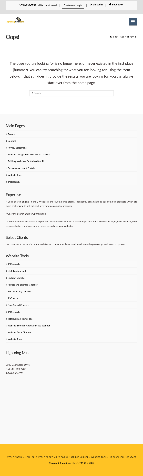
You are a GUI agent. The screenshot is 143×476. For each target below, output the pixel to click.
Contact (11, 140)
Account (11, 134)
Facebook (116, 4)
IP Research (13, 181)
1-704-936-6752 (85, 463)
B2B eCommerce (79, 457)
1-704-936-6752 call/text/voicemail (38, 5)
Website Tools (14, 174)
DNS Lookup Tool (16, 270)
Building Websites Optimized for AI (25, 161)
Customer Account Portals (20, 168)
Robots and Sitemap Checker (22, 284)
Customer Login (73, 5)
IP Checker (12, 298)
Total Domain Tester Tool (19, 318)
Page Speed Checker (17, 305)
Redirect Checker (15, 277)
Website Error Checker (18, 332)
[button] (133, 21)
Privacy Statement (16, 147)
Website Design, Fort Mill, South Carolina (28, 154)
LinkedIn (96, 4)
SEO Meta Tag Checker (19, 291)
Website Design (15, 457)
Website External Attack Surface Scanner (28, 325)
